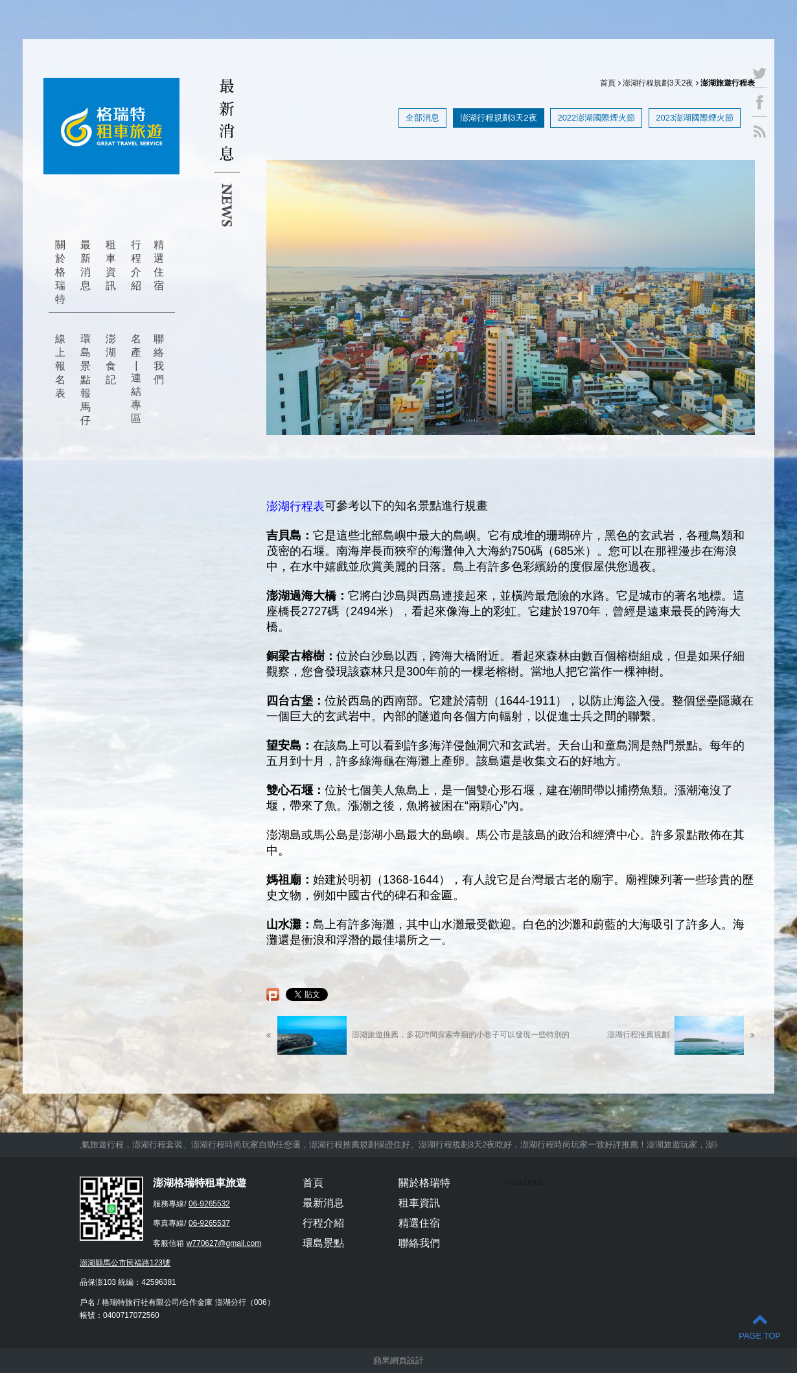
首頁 (608, 83)
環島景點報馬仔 (85, 379)
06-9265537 (209, 1223)
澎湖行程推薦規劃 (681, 1035)
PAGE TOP (760, 1326)
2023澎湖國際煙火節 (694, 118)
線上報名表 (60, 366)
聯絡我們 (159, 359)
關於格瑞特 (60, 272)
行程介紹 (136, 265)
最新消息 (85, 265)
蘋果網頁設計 (398, 1360)
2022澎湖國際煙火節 (596, 118)
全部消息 (422, 118)
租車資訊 (111, 265)
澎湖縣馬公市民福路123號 (125, 1262)
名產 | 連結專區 (136, 378)
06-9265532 (209, 1203)
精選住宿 (159, 265)
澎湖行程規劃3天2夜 (658, 83)
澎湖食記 (111, 359)
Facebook (524, 1182)
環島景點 (323, 1243)
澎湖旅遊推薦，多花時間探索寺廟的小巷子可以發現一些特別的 (418, 1035)
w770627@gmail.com (224, 1243)
